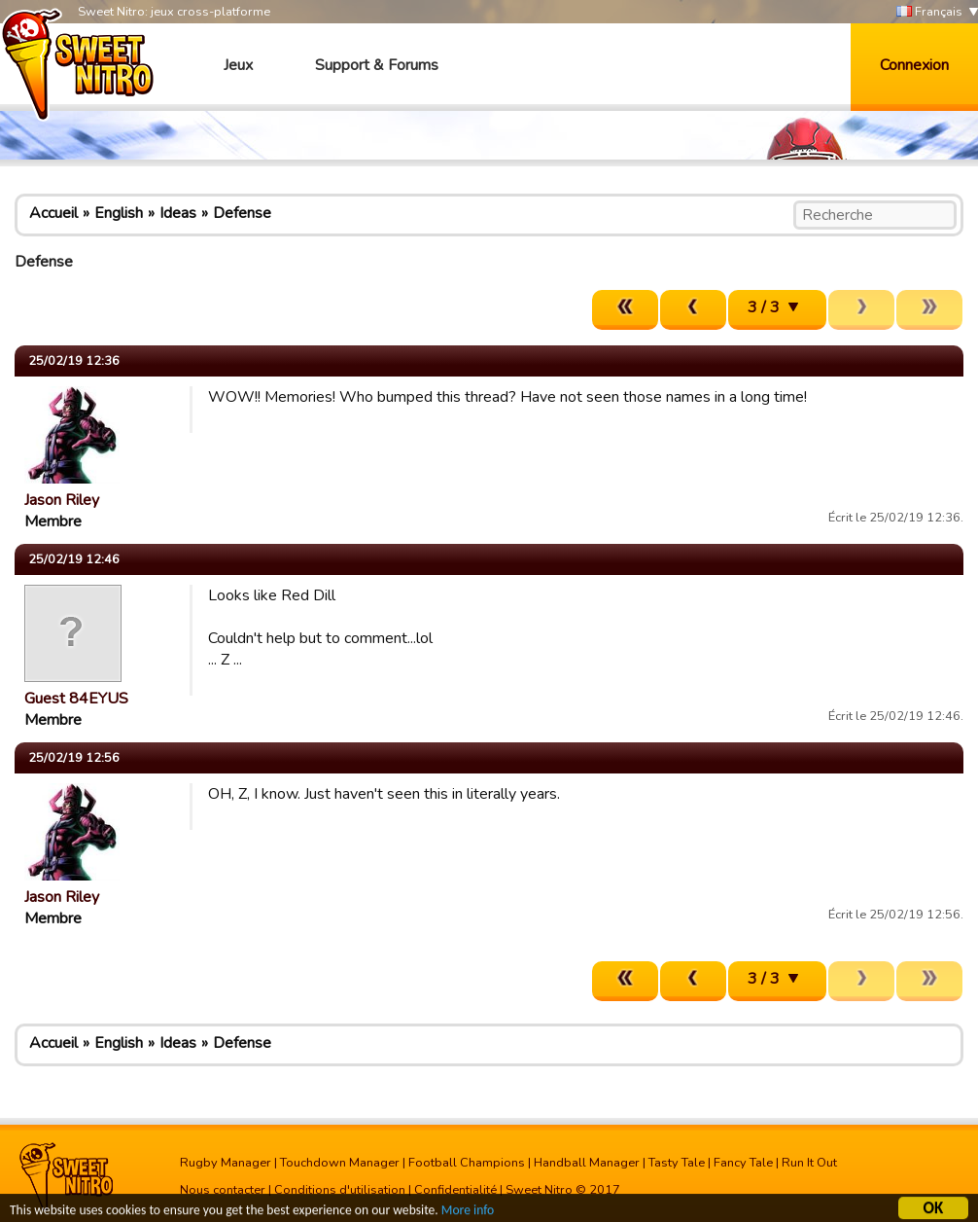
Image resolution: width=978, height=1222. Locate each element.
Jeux (238, 65)
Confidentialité (455, 1190)
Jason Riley (61, 500)
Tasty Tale (676, 1162)
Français (929, 12)
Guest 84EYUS (76, 698)
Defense (242, 213)
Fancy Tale (743, 1162)
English (118, 213)
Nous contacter (222, 1190)
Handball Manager (587, 1162)
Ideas (177, 213)
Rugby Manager (225, 1162)
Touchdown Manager (340, 1162)
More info (467, 1212)
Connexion (914, 65)
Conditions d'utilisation (339, 1190)
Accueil (53, 213)
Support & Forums (376, 65)
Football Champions (466, 1162)
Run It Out (809, 1162)
